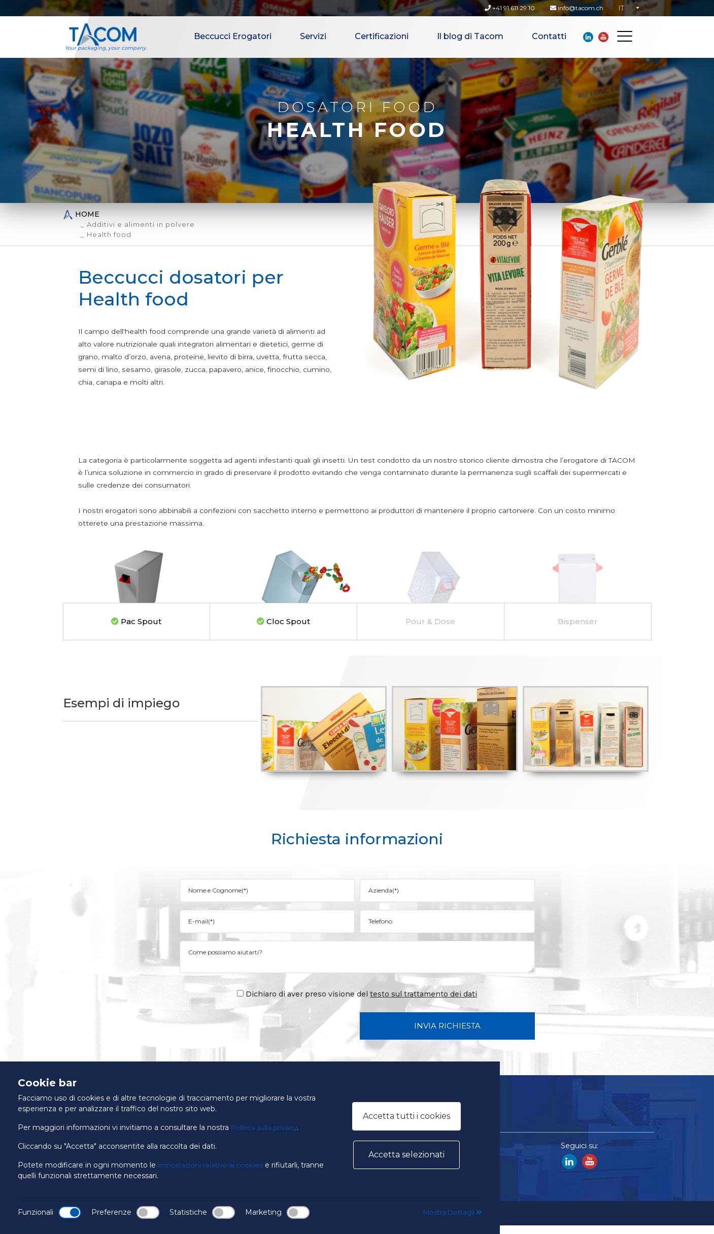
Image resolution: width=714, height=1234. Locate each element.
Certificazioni (382, 37)
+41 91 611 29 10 (510, 8)
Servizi (313, 37)
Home (81, 214)
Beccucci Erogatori (232, 37)
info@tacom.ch (576, 8)
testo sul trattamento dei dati (423, 1002)
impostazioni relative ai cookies (212, 1165)
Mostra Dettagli (450, 1212)
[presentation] (275, 1034)
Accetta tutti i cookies (406, 1116)
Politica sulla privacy (266, 1127)
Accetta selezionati (406, 1154)
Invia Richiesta (447, 1034)
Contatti (549, 37)
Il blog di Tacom (470, 37)
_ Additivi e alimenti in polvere (138, 224)
